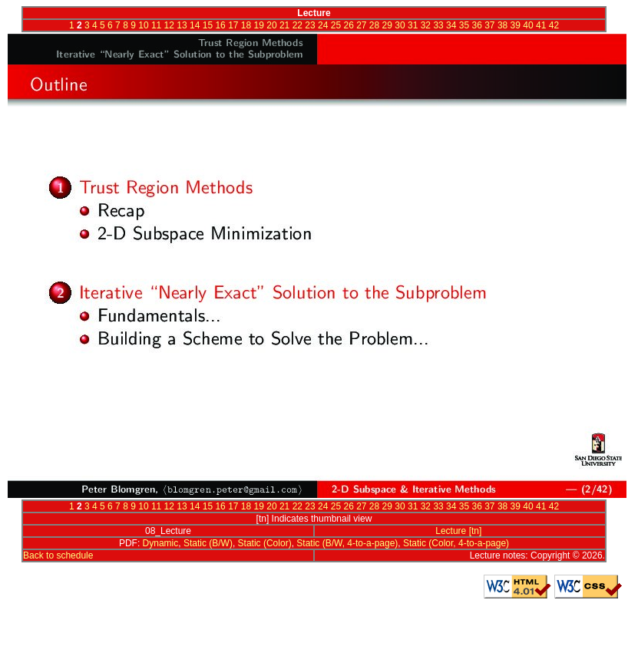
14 (195, 25)
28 (374, 25)
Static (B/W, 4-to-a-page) (347, 543)
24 (323, 25)
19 (259, 25)
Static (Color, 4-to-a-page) (456, 543)
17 (233, 25)
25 (336, 25)
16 (220, 25)
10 (143, 25)
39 (516, 25)
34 (451, 25)
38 (502, 25)
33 (438, 25)
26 (348, 25)
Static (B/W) (208, 543)
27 (361, 25)
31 (413, 25)
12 (169, 25)
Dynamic (161, 543)
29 (387, 25)
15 (208, 25)
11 (156, 25)
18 (246, 25)
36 (476, 25)
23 (310, 25)
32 (426, 25)
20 (271, 25)
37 (489, 25)
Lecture (450, 531)
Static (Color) (265, 543)
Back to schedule (58, 555)
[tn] (475, 531)
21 (284, 25)
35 (464, 25)
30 (400, 25)
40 (528, 25)
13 (182, 25)
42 (554, 25)
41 (541, 25)
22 (297, 25)
